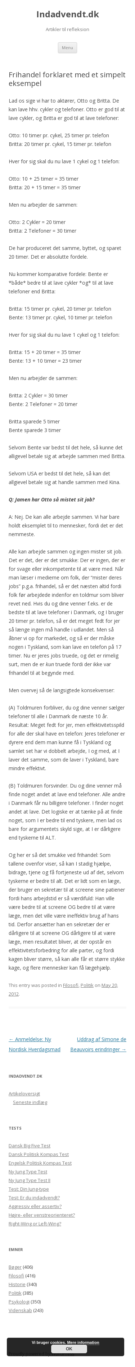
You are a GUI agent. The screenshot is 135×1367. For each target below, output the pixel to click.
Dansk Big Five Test (29, 1145)
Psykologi (19, 1301)
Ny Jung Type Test (28, 1171)
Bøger (15, 1267)
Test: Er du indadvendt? (34, 1197)
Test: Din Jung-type (29, 1189)
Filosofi (70, 985)
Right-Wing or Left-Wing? (35, 1223)
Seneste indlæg (30, 1102)
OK (69, 1348)
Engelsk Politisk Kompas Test (40, 1163)
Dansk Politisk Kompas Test (39, 1154)
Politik (87, 985)
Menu (67, 47)
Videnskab (20, 1310)
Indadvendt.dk (67, 14)
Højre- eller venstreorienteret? (42, 1215)
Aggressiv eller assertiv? (35, 1206)
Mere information (83, 1342)
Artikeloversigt (24, 1093)
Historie (17, 1284)
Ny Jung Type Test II (29, 1180)
